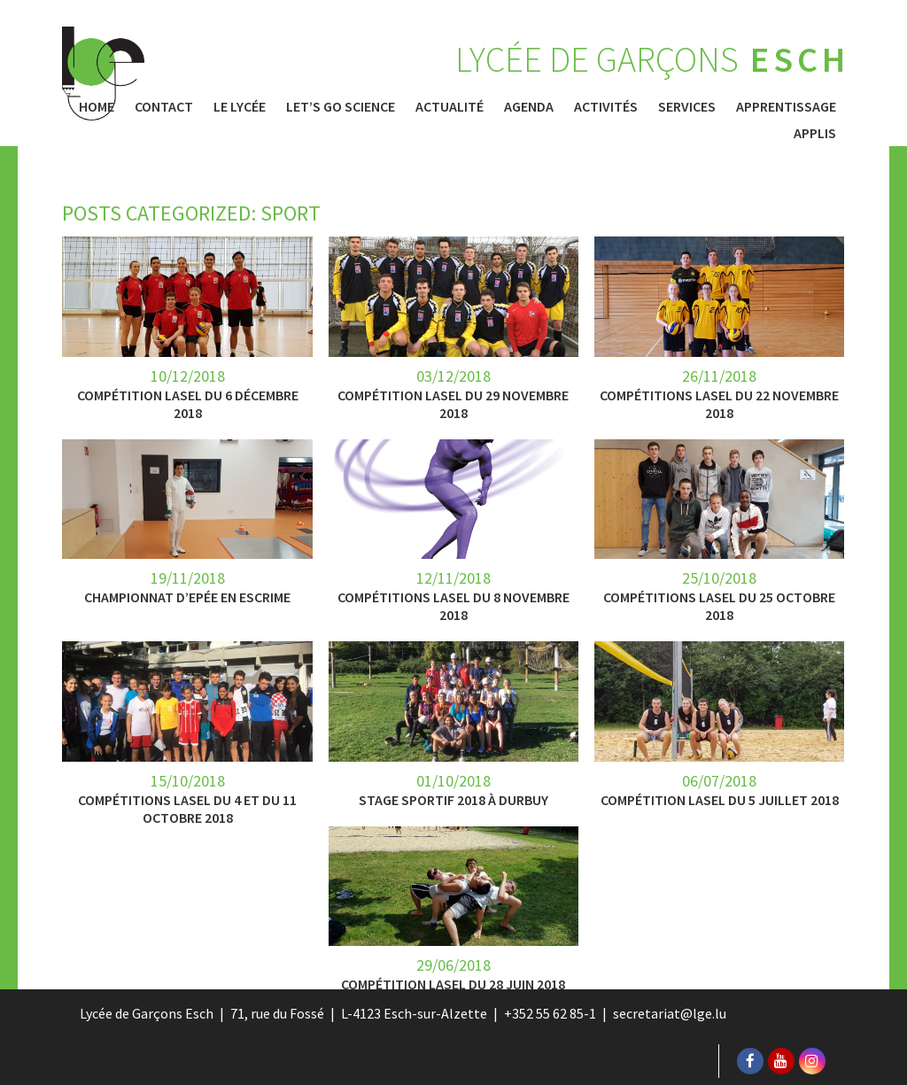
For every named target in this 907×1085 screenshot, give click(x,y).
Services (687, 106)
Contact (164, 106)
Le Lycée (239, 106)
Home (96, 106)
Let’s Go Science (340, 106)
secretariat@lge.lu (669, 1013)
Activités (606, 106)
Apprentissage (786, 106)
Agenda (529, 106)
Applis (815, 133)
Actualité (449, 106)
